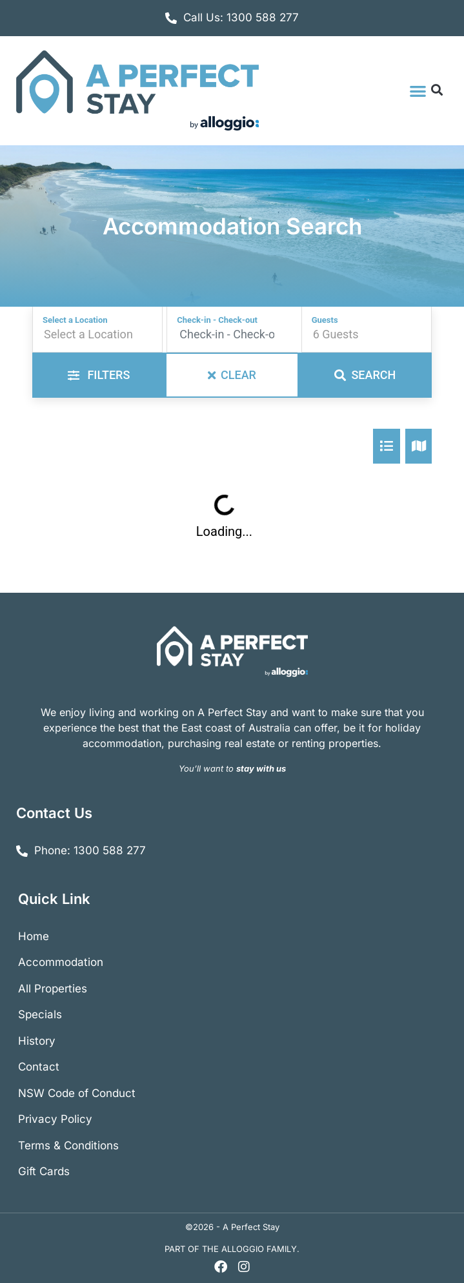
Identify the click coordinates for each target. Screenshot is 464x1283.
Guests (325, 320)
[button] (418, 90)
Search (365, 375)
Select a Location (75, 320)
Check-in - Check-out (217, 320)
